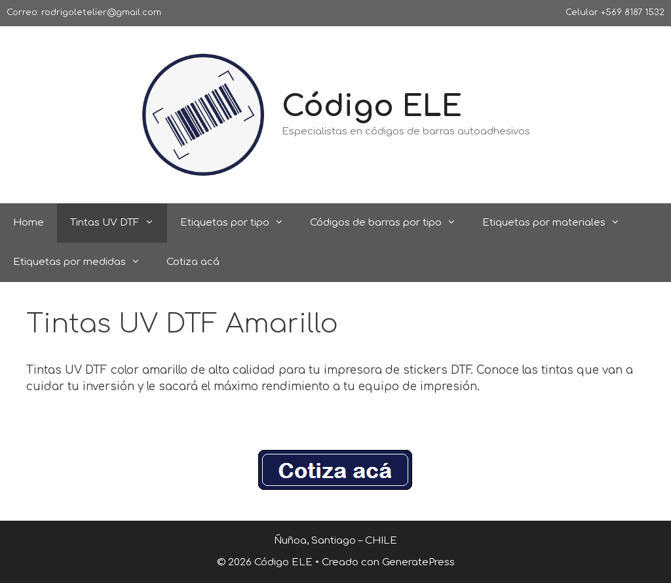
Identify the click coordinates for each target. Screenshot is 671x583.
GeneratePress (418, 562)
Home (28, 222)
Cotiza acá (193, 262)
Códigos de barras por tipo (389, 223)
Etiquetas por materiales (557, 223)
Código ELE (372, 106)
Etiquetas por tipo (238, 223)
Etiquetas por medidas (83, 262)
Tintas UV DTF (118, 223)
